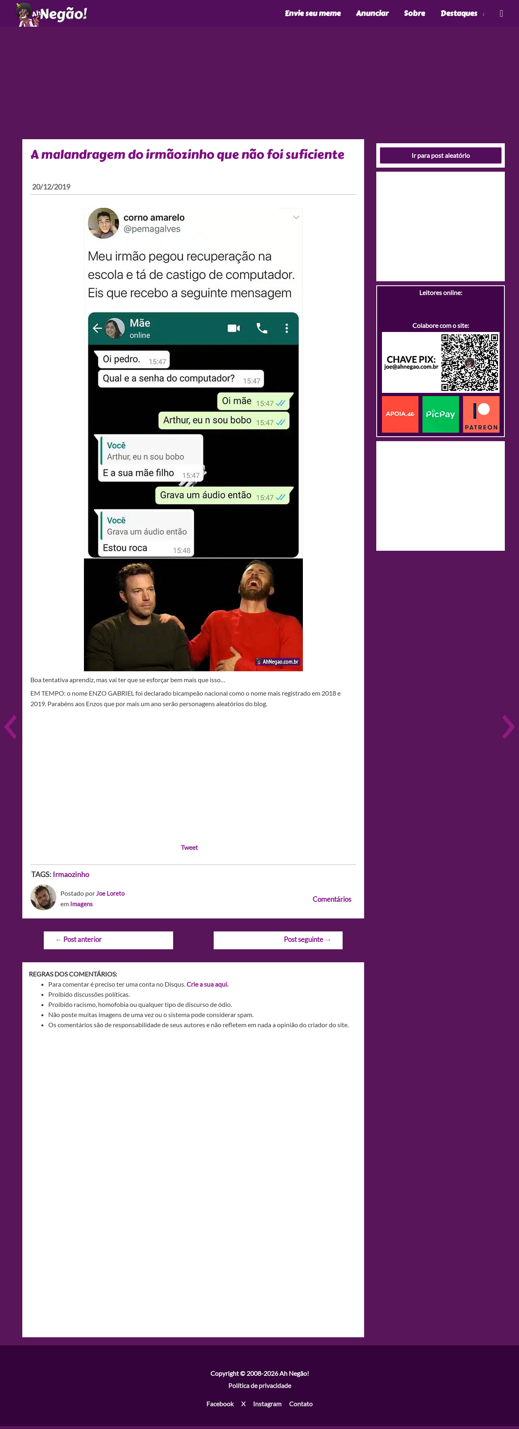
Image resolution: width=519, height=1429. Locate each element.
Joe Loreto (111, 896)
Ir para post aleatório (441, 158)
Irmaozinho (71, 877)
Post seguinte (307, 942)
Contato (301, 1406)
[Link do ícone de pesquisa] (501, 14)
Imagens (82, 906)
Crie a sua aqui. (207, 987)
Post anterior (78, 942)
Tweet (189, 850)
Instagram (267, 1406)
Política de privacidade (259, 1388)
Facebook (220, 1406)
